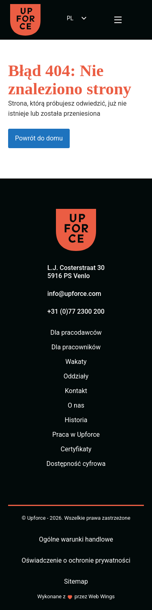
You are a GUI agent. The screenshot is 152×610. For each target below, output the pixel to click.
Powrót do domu (39, 138)
